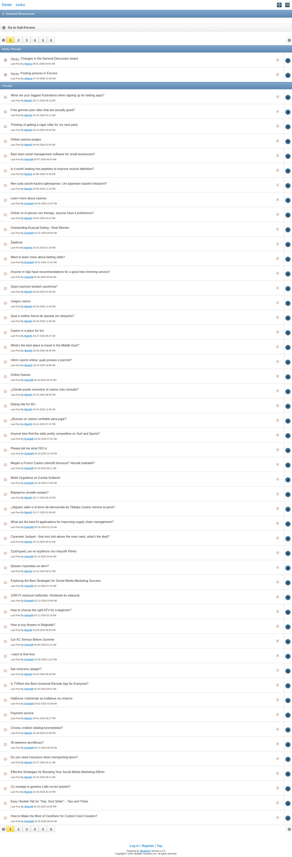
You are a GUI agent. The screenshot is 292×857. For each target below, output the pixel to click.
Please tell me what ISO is (29, 448)
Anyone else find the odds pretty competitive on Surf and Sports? (55, 433)
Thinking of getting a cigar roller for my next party (44, 124)
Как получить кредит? (26, 669)
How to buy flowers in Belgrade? (33, 624)
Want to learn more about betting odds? (38, 257)
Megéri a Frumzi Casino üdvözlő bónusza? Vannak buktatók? (53, 463)
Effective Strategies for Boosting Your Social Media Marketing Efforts (58, 772)
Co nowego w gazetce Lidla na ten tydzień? (40, 786)
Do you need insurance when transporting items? (44, 757)
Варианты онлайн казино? (30, 492)
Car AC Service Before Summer (32, 639)
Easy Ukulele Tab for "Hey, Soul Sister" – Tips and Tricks (49, 801)
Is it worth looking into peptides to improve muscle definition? (52, 169)
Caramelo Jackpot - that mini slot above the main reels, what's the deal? (60, 536)
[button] (10, 40)
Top (159, 846)
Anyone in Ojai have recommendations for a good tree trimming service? (60, 271)
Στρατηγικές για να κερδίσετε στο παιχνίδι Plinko (43, 551)
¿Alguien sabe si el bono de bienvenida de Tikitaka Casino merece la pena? (63, 507)
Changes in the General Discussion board (49, 58)
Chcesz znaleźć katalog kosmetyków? (37, 727)
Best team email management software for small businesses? (53, 154)
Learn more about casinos (28, 198)
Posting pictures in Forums (39, 73)
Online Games (20, 374)
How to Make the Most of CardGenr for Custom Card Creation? (54, 816)
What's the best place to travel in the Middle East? (45, 345)
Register (148, 846)
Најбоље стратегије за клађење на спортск (41, 698)
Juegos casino (20, 301)
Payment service (22, 713)
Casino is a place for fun (27, 330)
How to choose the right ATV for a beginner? (41, 610)
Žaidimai (16, 242)
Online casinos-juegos (26, 139)
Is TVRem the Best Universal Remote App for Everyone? (49, 683)
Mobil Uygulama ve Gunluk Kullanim (35, 477)
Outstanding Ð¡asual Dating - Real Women (40, 227)
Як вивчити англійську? (27, 742)
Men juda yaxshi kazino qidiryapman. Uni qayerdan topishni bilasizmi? (59, 183)
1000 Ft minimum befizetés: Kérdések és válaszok (45, 595)
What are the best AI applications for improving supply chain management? (62, 522)
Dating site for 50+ (23, 404)
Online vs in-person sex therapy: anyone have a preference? (52, 213)
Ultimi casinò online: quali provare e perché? (41, 360)
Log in (134, 846)
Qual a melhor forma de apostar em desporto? (42, 316)
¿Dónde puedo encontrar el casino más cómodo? (44, 389)
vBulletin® (145, 851)
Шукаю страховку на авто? (30, 566)
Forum (7, 4)
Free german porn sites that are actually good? (43, 110)
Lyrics (20, 4)
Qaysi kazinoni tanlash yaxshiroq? (34, 286)
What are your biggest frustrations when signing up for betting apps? (57, 95)
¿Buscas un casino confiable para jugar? (39, 419)
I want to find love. (23, 654)
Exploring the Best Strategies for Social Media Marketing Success (56, 580)
